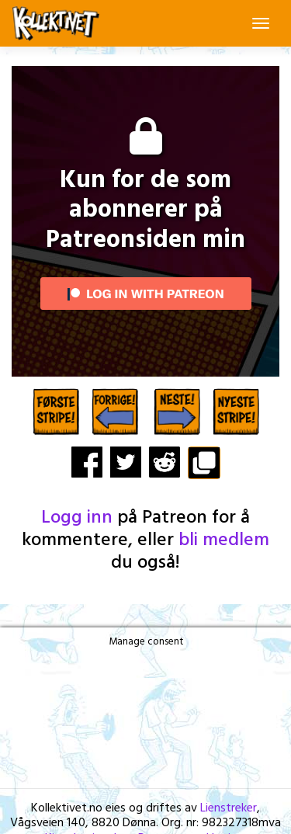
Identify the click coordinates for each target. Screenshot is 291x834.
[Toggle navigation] (261, 23)
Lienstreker (228, 808)
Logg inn (77, 518)
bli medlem (223, 540)
